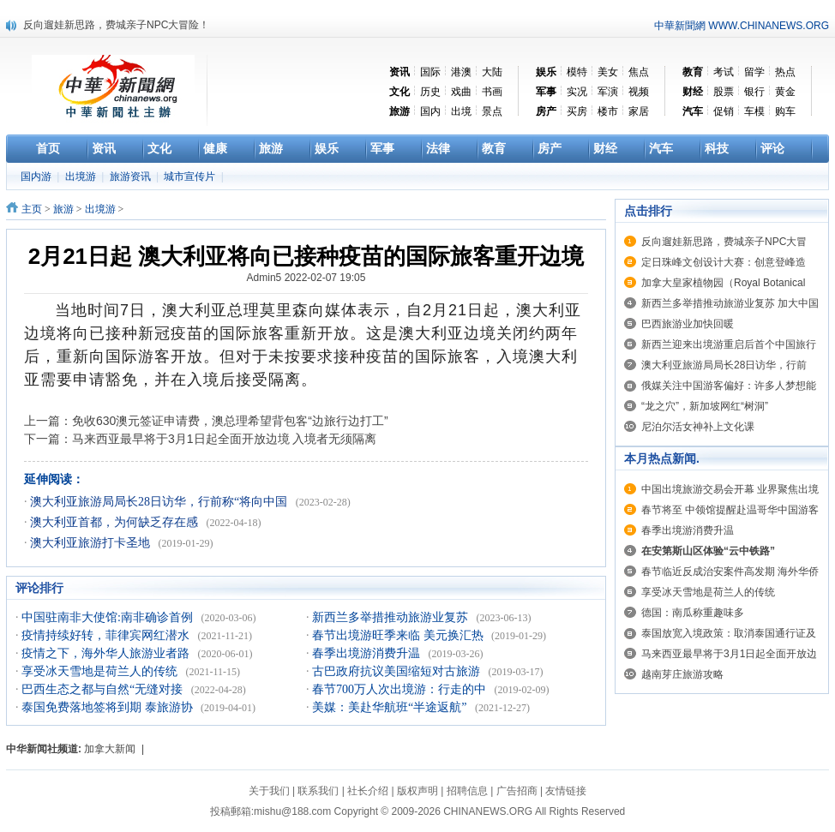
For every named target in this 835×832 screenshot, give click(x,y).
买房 (577, 111)
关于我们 (269, 791)
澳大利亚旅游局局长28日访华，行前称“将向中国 (160, 501)
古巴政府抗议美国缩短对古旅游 (398, 671)
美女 (608, 72)
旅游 (63, 209)
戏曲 (461, 92)
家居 (638, 111)
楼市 (608, 111)
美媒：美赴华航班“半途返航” (391, 707)
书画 (492, 92)
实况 (577, 92)
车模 (754, 111)
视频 (638, 92)
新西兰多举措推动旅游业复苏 (392, 617)
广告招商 (517, 791)
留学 (754, 72)
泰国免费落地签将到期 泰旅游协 (108, 707)
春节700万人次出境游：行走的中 (401, 689)
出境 (461, 111)
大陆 (492, 72)
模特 (577, 72)
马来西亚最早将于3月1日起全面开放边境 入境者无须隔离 (224, 439)
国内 (430, 111)
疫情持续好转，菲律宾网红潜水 (107, 635)
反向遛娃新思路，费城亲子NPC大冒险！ (116, 25)
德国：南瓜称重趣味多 (692, 613)
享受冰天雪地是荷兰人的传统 (101, 671)
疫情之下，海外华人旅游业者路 (107, 653)
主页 (31, 209)
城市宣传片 (191, 177)
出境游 (82, 177)
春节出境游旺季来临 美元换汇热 (399, 635)
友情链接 (565, 791)
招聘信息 (467, 791)
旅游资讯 (131, 177)
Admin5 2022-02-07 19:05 (306, 278)
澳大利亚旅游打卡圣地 (91, 542)
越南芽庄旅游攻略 (682, 674)
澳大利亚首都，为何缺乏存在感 (115, 522)
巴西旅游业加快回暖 (687, 324)
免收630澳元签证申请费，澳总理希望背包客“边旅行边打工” (230, 421)
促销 (723, 111)
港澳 (461, 72)
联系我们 (318, 791)
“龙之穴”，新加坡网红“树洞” (704, 406)
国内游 (37, 177)
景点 (492, 111)
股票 (723, 92)
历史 (430, 92)
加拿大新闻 (109, 749)
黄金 (785, 92)
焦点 (638, 72)
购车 (785, 111)
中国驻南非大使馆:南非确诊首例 (108, 617)
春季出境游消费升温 (368, 653)
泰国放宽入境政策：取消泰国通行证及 (728, 633)
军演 (608, 92)
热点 (785, 72)
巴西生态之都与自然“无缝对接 (103, 689)
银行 (754, 92)
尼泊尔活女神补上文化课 (697, 427)
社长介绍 (367, 791)
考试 (723, 72)
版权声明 (417, 791)
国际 (430, 72)
